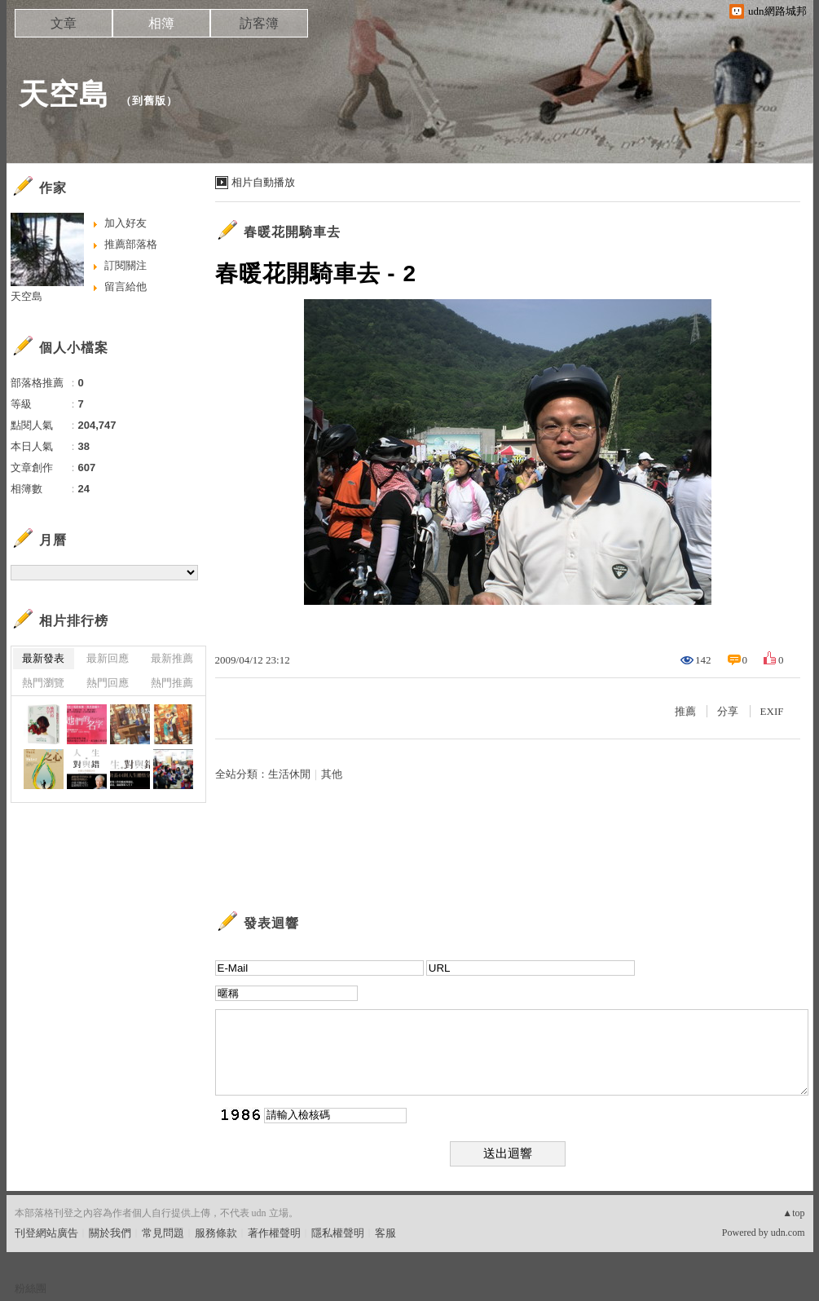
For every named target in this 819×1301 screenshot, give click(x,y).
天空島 (64, 94)
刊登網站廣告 (46, 1233)
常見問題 (163, 1233)
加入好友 (125, 223)
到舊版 (149, 101)
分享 (727, 711)
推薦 (685, 711)
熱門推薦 (172, 683)
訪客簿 (259, 23)
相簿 (161, 23)
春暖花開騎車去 (292, 232)
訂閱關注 (125, 265)
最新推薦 (172, 658)
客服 (385, 1233)
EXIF (772, 711)
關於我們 (110, 1233)
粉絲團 (30, 1288)
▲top (793, 1213)
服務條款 (216, 1233)
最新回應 (107, 658)
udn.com (788, 1232)
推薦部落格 (130, 244)
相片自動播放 (263, 182)
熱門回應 (107, 683)
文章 (64, 23)
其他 (331, 774)
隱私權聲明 (337, 1233)
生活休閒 (289, 774)
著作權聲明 (274, 1233)
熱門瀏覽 (43, 683)
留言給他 (125, 286)
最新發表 (43, 658)
